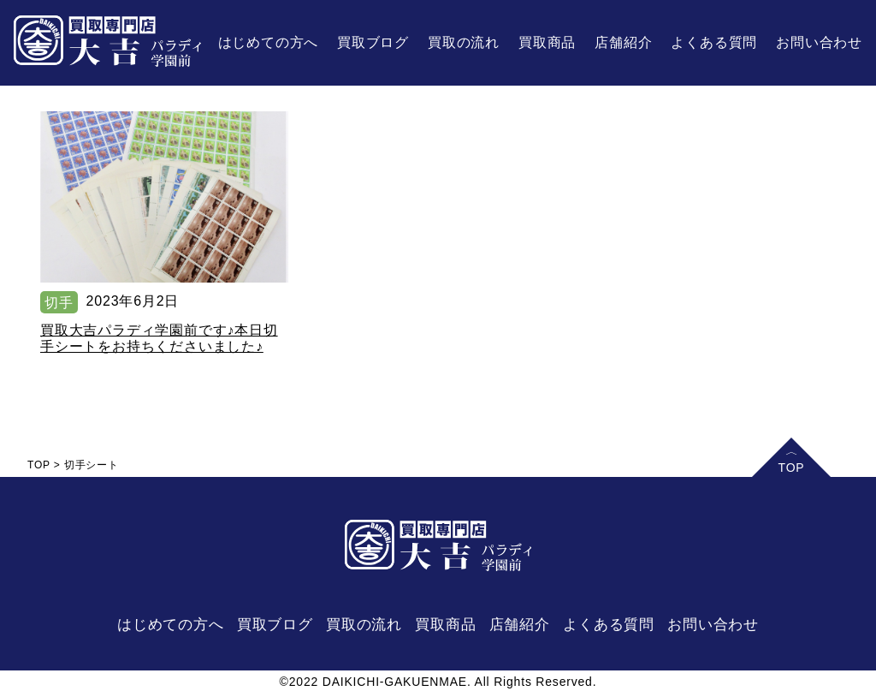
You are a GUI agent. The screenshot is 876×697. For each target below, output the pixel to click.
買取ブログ (373, 42)
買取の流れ (464, 42)
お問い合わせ (819, 42)
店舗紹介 (623, 42)
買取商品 (547, 42)
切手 (59, 302)
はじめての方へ (268, 42)
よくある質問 (714, 42)
